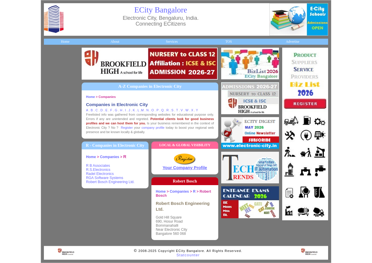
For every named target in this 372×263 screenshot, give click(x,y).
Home (65, 42)
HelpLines (54, 119)
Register (127, 127)
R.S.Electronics (98, 170)
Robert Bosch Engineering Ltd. (110, 182)
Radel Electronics (100, 174)
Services (172, 42)
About (114, 42)
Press (50, 206)
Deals (51, 167)
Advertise (292, 42)
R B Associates (98, 166)
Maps (51, 128)
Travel (51, 138)
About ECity (56, 70)
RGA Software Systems (104, 178)
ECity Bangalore (160, 10)
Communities (56, 187)
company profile (153, 127)
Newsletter (54, 148)
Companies (55, 90)
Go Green (54, 158)
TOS (228, 42)
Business (53, 80)
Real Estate (55, 177)
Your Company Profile (184, 167)
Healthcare (54, 109)
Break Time (55, 196)
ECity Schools (57, 99)
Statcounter (188, 255)
